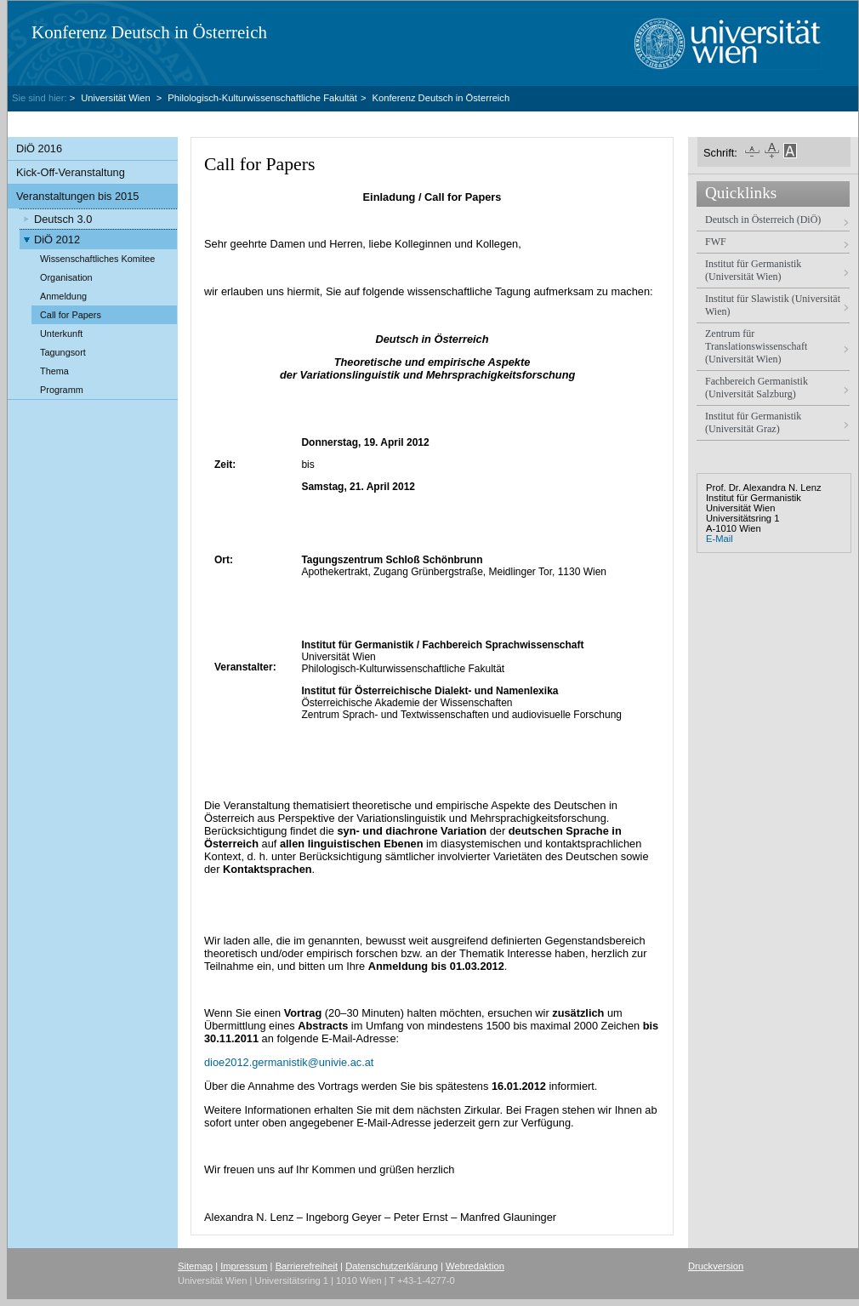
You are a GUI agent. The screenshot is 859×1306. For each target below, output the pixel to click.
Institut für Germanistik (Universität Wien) (753, 270)
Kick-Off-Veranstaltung (70, 172)
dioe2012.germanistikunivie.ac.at (288, 1062)
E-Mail (719, 538)
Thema (54, 371)
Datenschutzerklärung (391, 1266)
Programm (61, 390)
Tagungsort (63, 352)
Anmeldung (63, 296)
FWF (715, 242)
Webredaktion (475, 1266)
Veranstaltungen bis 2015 (77, 196)
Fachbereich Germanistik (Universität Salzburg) (756, 387)
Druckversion (715, 1266)
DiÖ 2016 (39, 148)
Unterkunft (61, 333)
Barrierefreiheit (307, 1266)
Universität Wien (117, 98)
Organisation (66, 277)
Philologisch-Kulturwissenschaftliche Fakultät (262, 98)
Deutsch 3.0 (63, 219)
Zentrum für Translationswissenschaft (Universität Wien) (756, 346)
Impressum (243, 1266)
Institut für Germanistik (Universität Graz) (753, 422)
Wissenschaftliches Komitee (97, 259)
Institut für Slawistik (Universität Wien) (772, 305)
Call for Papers (70, 315)
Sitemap (195, 1266)
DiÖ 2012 (57, 239)
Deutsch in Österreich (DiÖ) (763, 219)
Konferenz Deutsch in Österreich (149, 32)
